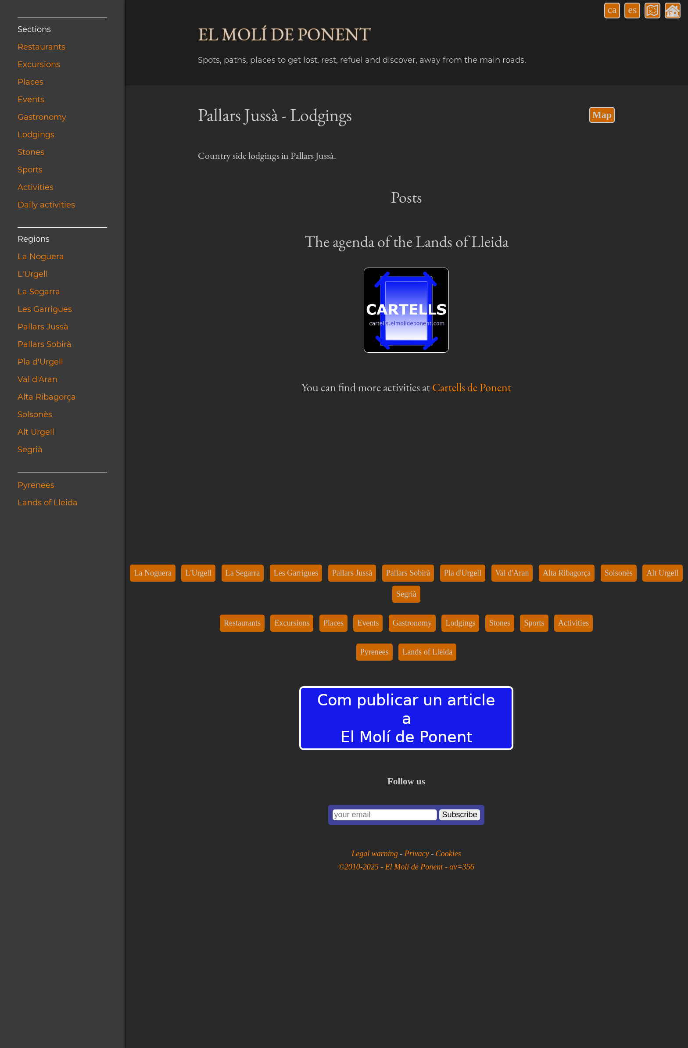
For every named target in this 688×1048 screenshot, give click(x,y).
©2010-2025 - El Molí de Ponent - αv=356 (406, 1011)
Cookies (448, 998)
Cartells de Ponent (471, 532)
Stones (31, 152)
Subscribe (459, 959)
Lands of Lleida (48, 503)
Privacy (418, 998)
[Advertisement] (406, 290)
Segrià (30, 449)
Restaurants (41, 47)
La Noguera (41, 256)
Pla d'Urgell (40, 362)
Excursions (39, 64)
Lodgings (36, 134)
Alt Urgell (36, 432)
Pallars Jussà (43, 327)
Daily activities (46, 205)
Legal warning (375, 998)
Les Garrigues (45, 309)
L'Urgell (33, 274)
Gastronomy (42, 117)
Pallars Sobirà (45, 344)
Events (31, 99)
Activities (36, 187)
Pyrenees (36, 485)
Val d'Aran (37, 379)
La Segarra (39, 292)
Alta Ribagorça (47, 397)
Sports (30, 170)
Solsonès (35, 414)
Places (30, 82)
